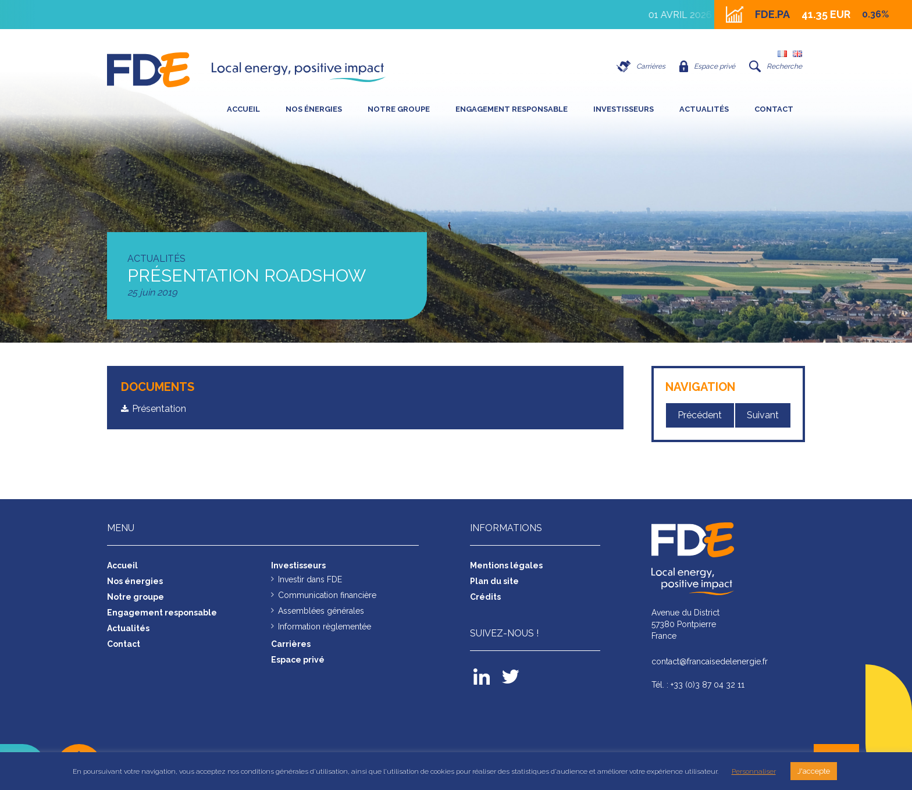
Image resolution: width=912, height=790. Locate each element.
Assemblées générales (321, 610)
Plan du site (494, 581)
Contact (773, 109)
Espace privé (707, 66)
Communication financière (327, 595)
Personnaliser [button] (754, 771)
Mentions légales (506, 565)
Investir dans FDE (310, 579)
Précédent (700, 415)
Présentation (159, 408)
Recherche (775, 66)
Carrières (641, 66)
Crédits (485, 597)
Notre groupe (399, 109)
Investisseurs (623, 109)
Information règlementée (324, 626)
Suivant (763, 415)
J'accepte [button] (813, 771)
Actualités (704, 109)
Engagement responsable (511, 109)
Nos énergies (314, 109)
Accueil (243, 109)
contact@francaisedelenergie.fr (709, 661)
